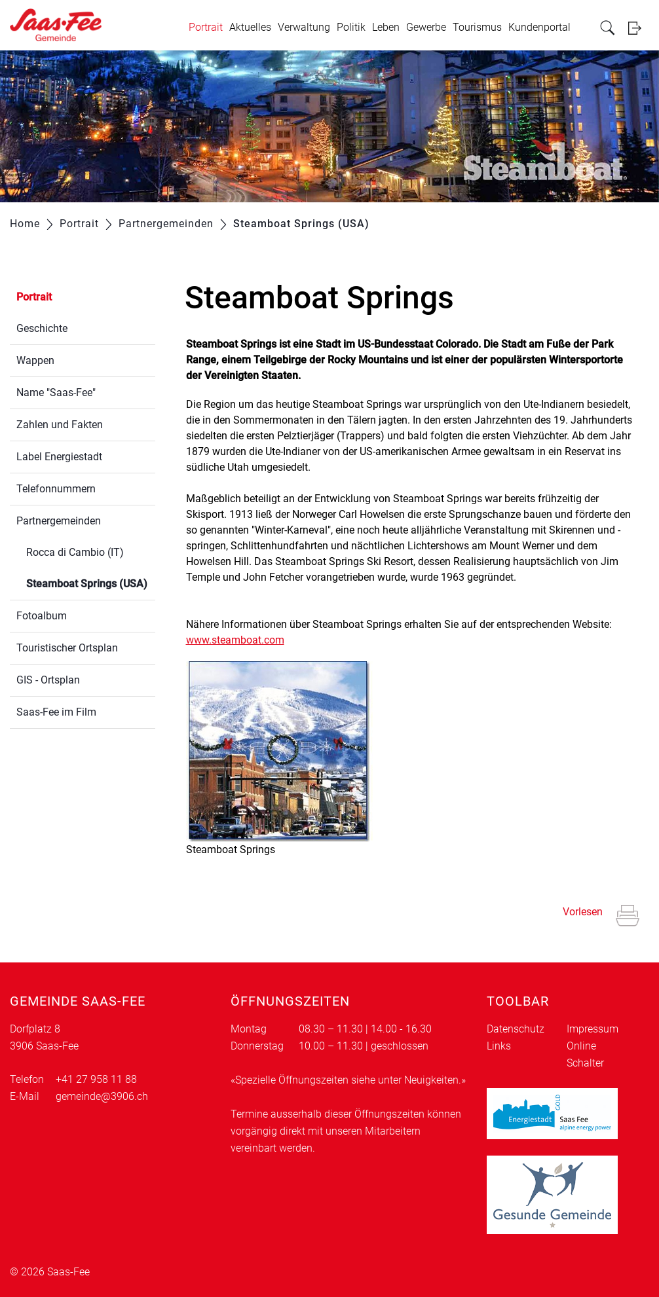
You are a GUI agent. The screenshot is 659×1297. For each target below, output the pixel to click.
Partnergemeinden (58, 521)
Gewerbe (426, 27)
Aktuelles (250, 27)
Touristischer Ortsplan (67, 648)
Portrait (206, 27)
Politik (351, 27)
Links (499, 1046)
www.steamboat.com (241, 640)
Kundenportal (539, 27)
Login (638, 28)
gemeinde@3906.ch (102, 1096)
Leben (386, 27)
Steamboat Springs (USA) (90, 582)
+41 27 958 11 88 (96, 1079)
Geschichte (41, 328)
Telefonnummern (56, 489)
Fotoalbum (41, 616)
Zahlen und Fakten (59, 424)
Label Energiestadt (59, 456)
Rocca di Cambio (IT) (75, 552)
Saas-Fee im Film (56, 712)
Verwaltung (304, 27)
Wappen (35, 360)
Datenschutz (515, 1029)
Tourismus (477, 27)
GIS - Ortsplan (48, 680)
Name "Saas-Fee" (56, 392)
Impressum (592, 1029)
